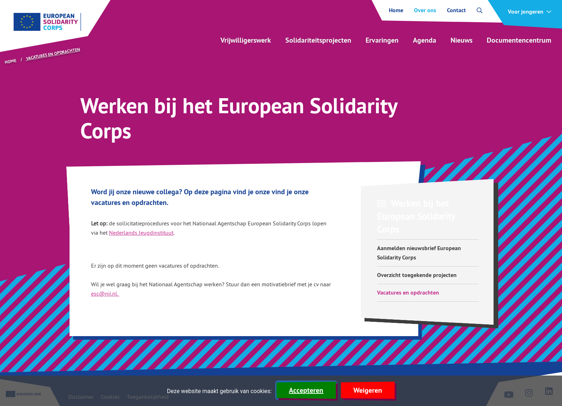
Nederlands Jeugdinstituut (141, 232)
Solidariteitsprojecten (318, 40)
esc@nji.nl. (105, 293)
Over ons (425, 10)
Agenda (424, 40)
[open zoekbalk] (479, 10)
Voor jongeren (525, 12)
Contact (456, 10)
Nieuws (461, 40)
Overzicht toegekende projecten (417, 275)
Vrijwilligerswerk (245, 40)
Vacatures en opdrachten (408, 292)
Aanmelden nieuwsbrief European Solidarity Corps (419, 252)
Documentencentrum (519, 40)
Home (396, 10)
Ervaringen (382, 40)
